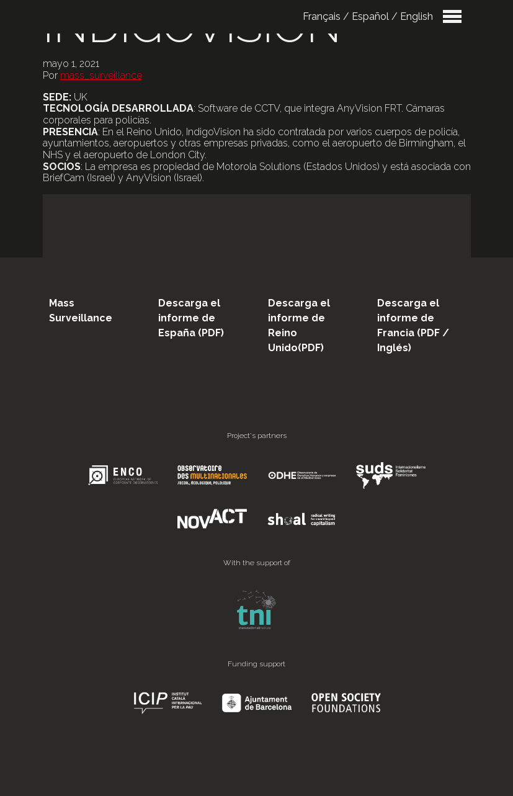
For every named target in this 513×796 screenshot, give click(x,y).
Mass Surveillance (80, 310)
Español (370, 16)
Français (322, 16)
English (416, 16)
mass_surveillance (101, 75)
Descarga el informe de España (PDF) (191, 318)
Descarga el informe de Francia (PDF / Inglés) (413, 325)
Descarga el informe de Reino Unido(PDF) (299, 325)
